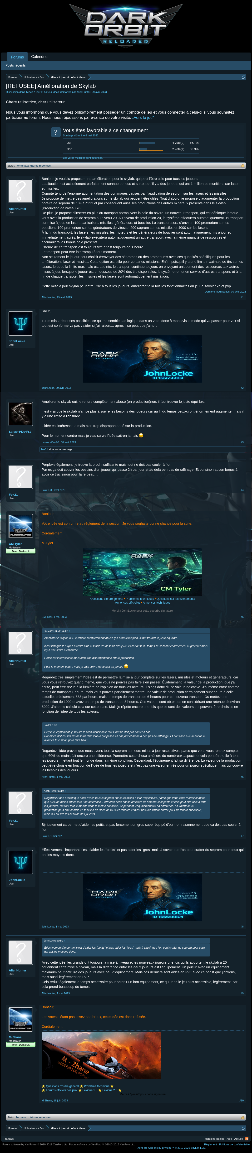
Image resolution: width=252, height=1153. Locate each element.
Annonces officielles (127, 602)
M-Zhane (15, 1037)
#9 (242, 993)
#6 (242, 776)
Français (9, 1138)
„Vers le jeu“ (143, 117)
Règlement (210, 1144)
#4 (242, 490)
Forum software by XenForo (35, 1144)
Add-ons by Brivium (171, 1147)
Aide (229, 1138)
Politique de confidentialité (234, 1144)
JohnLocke (17, 341)
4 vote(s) (178, 142)
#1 (242, 297)
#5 (242, 616)
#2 (242, 387)
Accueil (238, 1138)
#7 (242, 836)
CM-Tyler (15, 544)
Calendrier (40, 57)
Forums (17, 57)
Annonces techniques (156, 602)
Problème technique (96, 1086)
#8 (242, 926)
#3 (242, 442)
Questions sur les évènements (176, 599)
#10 (241, 1100)
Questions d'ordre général (106, 599)
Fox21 (44, 449)
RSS (246, 1138)
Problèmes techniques (140, 599)
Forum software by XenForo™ (102, 1144)
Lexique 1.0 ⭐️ (92, 1090)
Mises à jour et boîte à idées (42, 92)
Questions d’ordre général (62, 1086)
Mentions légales (214, 1138)
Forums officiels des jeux (62, 1090)
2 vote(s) (178, 149)
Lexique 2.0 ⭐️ (112, 1090)
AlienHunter (83, 92)
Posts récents (15, 65)
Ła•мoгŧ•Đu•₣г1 (20, 431)
